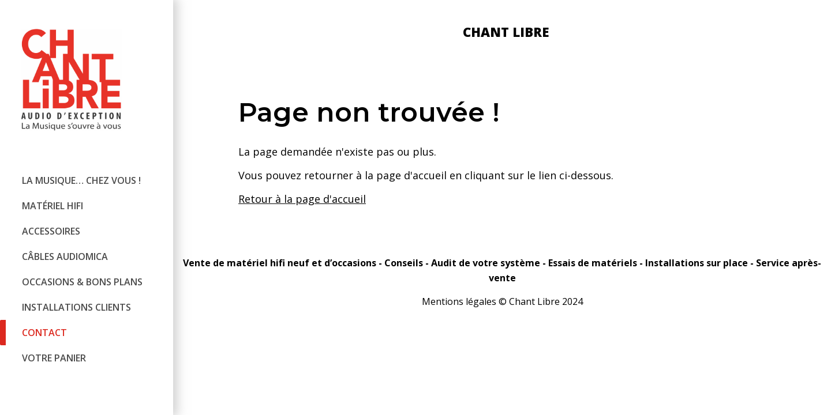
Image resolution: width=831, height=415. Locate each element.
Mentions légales (459, 301)
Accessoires (51, 231)
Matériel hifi (52, 205)
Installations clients (76, 307)
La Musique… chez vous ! (81, 180)
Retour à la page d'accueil (302, 199)
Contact (44, 332)
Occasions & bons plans (82, 282)
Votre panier (54, 358)
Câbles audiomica (65, 256)
